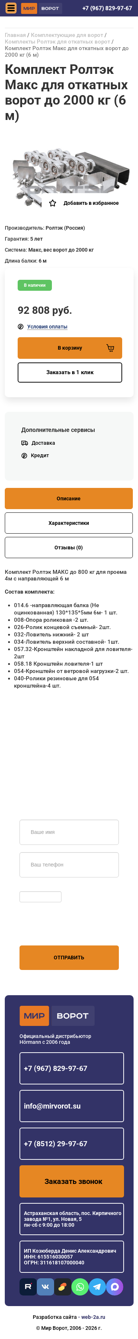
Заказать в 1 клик (69, 372)
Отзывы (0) (68, 547)
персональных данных (47, 931)
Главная (15, 35)
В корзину (86, 348)
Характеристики (69, 523)
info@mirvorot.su (52, 1106)
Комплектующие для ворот (67, 35)
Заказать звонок (73, 1181)
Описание (69, 498)
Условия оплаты (47, 327)
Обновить (33, 887)
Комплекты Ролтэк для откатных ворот (58, 41)
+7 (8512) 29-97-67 (55, 1143)
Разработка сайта (55, 1317)
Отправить (69, 957)
